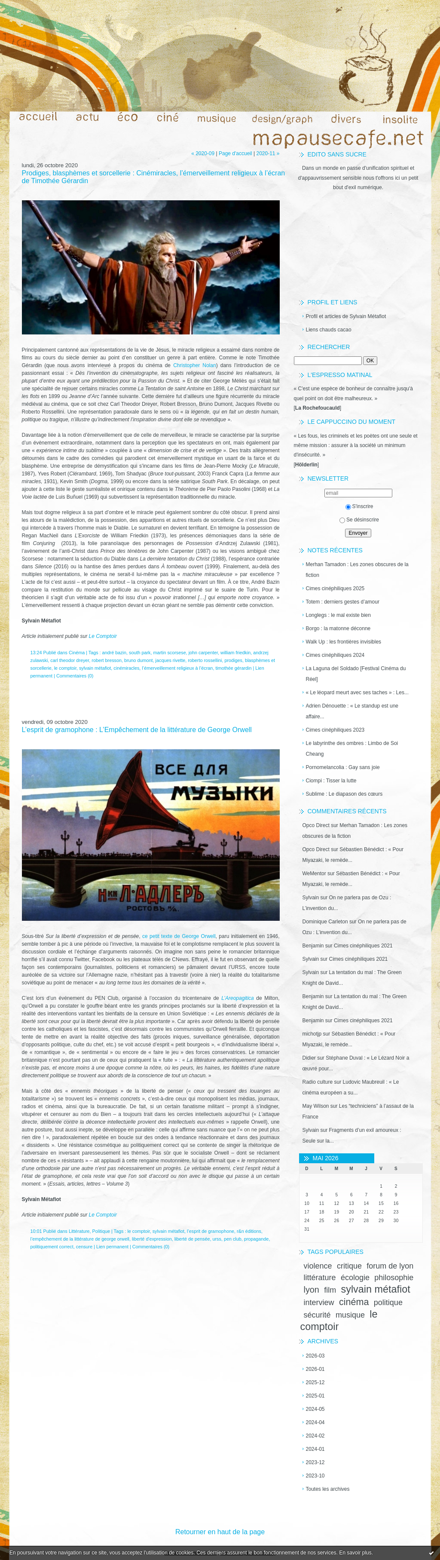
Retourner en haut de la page (220, 1531)
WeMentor (314, 873)
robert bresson (107, 660)
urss (217, 1238)
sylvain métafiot (375, 1289)
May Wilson (315, 1106)
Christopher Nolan (194, 365)
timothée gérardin (233, 668)
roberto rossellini (205, 660)
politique (388, 1302)
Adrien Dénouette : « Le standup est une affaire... (352, 711)
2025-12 (315, 1382)
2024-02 (315, 1436)
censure (84, 1246)
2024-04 (315, 1422)
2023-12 (315, 1462)
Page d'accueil (235, 153)
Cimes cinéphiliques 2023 (335, 730)
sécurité (317, 1315)
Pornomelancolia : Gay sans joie (343, 767)
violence (318, 1266)
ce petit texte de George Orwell (179, 936)
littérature (320, 1277)
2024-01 (315, 1449)
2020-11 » (267, 153)
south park (139, 652)
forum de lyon (390, 1266)
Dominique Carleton (325, 922)
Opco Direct (316, 825)
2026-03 (315, 1356)
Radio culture (317, 1082)
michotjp (312, 1034)
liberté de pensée (192, 1238)
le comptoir (65, 668)
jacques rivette (171, 660)
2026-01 (315, 1369)
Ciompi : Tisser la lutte (331, 781)
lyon (311, 1289)
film (330, 1290)
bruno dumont (138, 660)
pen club (232, 1238)
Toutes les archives (328, 1489)
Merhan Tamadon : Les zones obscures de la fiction (357, 569)
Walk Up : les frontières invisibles (344, 642)
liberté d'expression (152, 1238)
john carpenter (203, 652)
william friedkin (235, 652)
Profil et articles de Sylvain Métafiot (346, 316)
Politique (101, 1231)
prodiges (233, 660)
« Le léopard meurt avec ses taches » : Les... (357, 693)
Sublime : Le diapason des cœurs (344, 794)
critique (349, 1266)
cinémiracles (126, 668)
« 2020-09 (202, 153)
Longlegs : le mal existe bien (338, 615)
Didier (309, 1058)
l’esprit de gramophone (210, 1231)
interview (319, 1302)
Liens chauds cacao (328, 330)
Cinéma (77, 652)
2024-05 (315, 1409)
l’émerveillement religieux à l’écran (177, 668)
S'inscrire (359, 506)
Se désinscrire (359, 520)
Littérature (79, 1231)
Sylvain (310, 898)
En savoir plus (355, 1553)
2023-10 (315, 1476)
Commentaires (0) (74, 675)
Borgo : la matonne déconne (338, 628)
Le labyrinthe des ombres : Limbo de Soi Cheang (352, 748)
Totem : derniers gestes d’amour (342, 602)
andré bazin (114, 652)
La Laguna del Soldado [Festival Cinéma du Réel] (356, 673)
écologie (355, 1277)
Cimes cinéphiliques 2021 (363, 946)
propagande (256, 1238)
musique (350, 1315)
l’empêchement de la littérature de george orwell (80, 1238)
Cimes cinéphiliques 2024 (335, 655)
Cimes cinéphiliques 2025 (335, 588)
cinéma (354, 1301)
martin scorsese (169, 652)
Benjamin (313, 946)
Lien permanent (112, 1246)
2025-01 (315, 1396)
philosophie (393, 1277)
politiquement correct (52, 1246)
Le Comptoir (103, 636)
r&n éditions (249, 1231)
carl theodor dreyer (69, 660)
